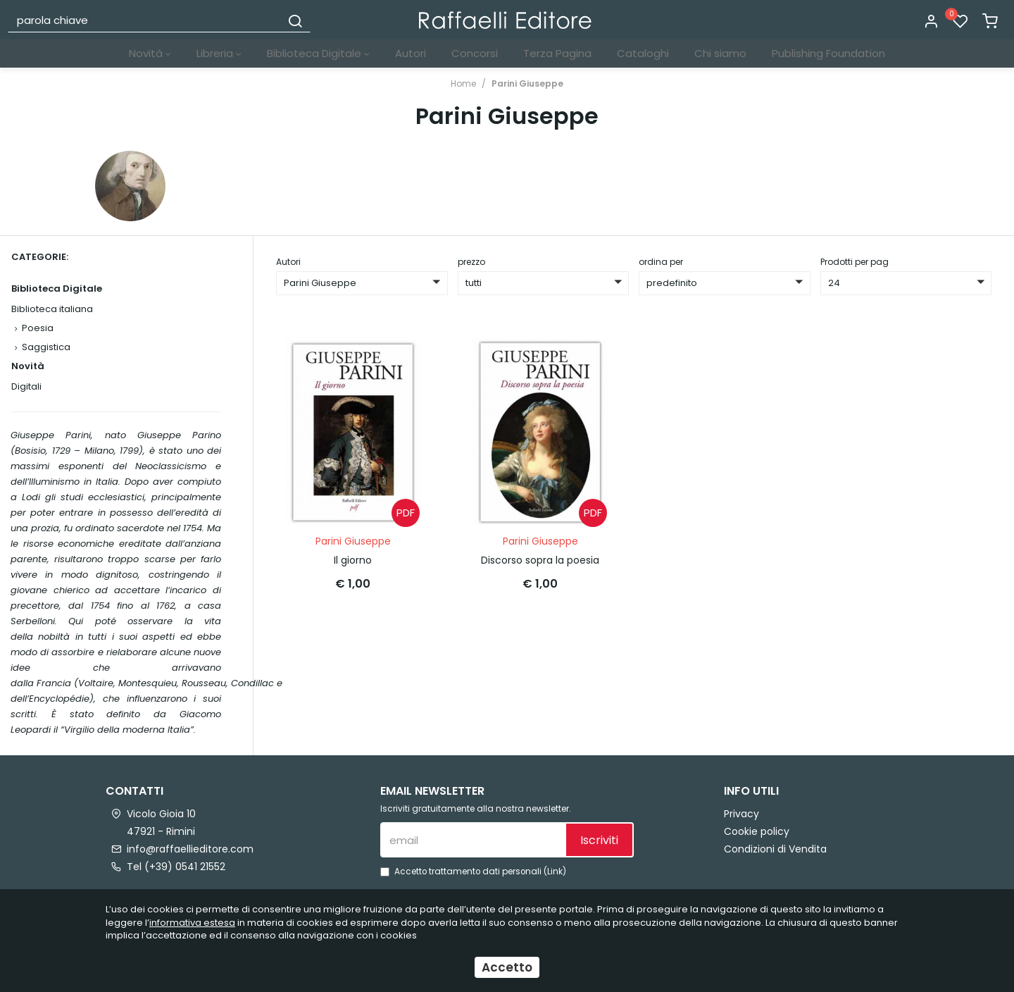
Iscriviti (599, 840)
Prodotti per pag (854, 262)
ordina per (661, 262)
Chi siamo (720, 53)
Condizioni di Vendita (775, 849)
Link (555, 871)
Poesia (38, 328)
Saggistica (46, 347)
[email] (472, 839)
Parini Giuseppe (527, 83)
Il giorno (353, 560)
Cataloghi (643, 53)
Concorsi (474, 53)
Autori (410, 53)
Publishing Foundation (828, 53)
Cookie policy (756, 831)
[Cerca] (295, 19)
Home (463, 83)
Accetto (507, 968)
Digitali (26, 386)
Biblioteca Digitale (318, 53)
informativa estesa (192, 924)
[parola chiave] (145, 19)
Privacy (741, 814)
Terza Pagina (557, 53)
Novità (150, 53)
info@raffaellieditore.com (190, 849)
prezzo (471, 262)
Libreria (219, 53)
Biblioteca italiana (52, 309)
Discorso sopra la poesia (540, 560)
